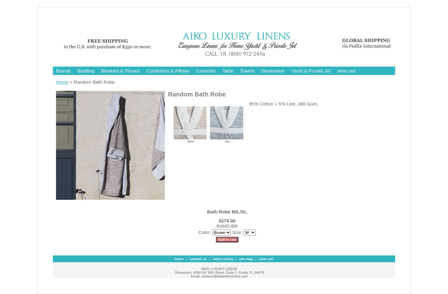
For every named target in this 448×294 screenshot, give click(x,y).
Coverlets (206, 70)
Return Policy (222, 259)
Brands (63, 70)
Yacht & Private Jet (310, 70)
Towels (247, 70)
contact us (198, 259)
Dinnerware (273, 70)
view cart (346, 70)
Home (62, 82)
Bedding (86, 70)
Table (228, 70)
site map (246, 259)
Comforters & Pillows (167, 70)
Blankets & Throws (120, 70)
